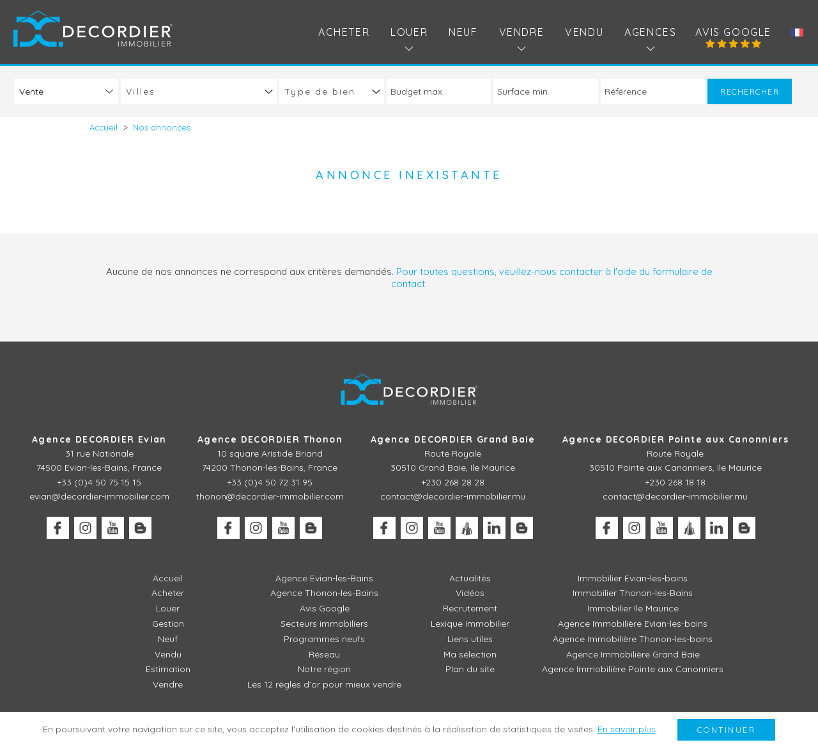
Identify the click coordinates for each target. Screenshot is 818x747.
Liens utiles (470, 639)
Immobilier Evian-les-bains (633, 578)
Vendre (168, 684)
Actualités (470, 578)
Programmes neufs (324, 639)
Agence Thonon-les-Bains (324, 593)
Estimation (168, 669)
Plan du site (470, 669)
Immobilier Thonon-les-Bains (633, 593)
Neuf (463, 32)
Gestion (168, 623)
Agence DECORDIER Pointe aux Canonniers (675, 439)
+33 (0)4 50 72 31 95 (270, 482)
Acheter (343, 32)
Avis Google (733, 32)
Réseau (324, 654)
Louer (168, 608)
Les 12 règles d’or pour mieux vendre (324, 684)
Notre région (324, 669)
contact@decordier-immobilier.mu (452, 496)
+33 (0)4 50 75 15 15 (99, 482)
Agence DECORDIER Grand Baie (453, 439)
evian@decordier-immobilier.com (99, 496)
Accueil (168, 578)
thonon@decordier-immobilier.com (270, 496)
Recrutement (470, 608)
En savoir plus (627, 729)
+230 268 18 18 (675, 482)
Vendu (584, 32)
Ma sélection (470, 654)
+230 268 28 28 (452, 482)
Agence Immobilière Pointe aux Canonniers (632, 669)
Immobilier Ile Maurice (633, 608)
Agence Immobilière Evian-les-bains (632, 623)
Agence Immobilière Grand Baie (633, 654)
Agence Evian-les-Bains (324, 578)
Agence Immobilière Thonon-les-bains (633, 639)
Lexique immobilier (470, 623)
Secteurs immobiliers (324, 623)
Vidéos (470, 593)
